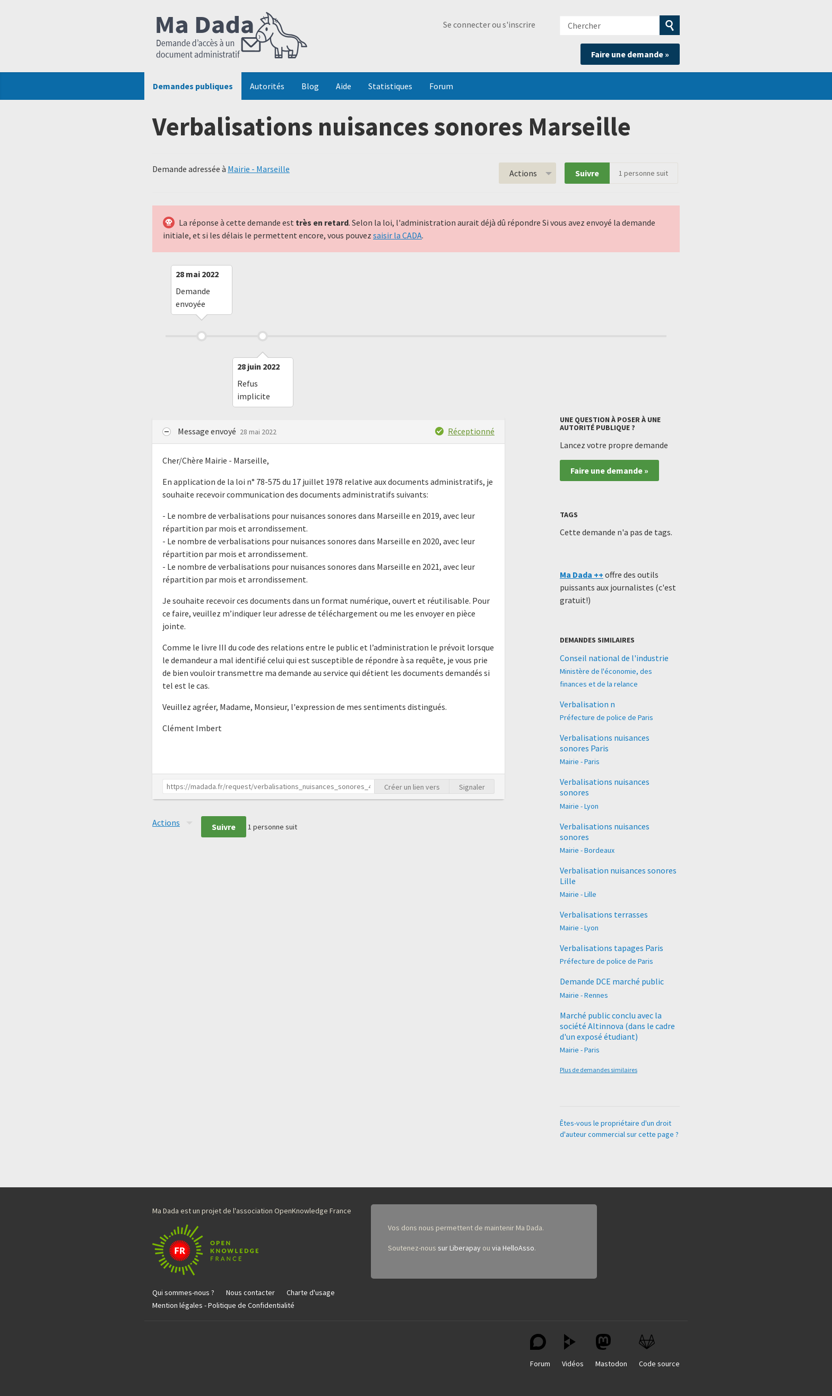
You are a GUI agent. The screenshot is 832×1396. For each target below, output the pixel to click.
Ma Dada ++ (581, 574)
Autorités (267, 86)
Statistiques (390, 86)
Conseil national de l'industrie (614, 658)
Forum (441, 86)
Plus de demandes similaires (598, 1070)
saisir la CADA (397, 235)
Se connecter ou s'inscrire (489, 24)
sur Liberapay (459, 1248)
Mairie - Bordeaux (587, 850)
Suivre (587, 173)
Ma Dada (231, 36)
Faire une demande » (630, 54)
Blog (310, 86)
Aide (343, 86)
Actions (523, 173)
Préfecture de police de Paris (606, 717)
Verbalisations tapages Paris (611, 948)
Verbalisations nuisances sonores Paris (604, 742)
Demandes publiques (193, 86)
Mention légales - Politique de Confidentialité (223, 1305)
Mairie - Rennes (584, 995)
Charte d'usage (311, 1292)
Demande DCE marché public (612, 981)
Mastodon (611, 1351)
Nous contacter (250, 1292)
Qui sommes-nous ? (183, 1292)
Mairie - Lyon (579, 806)
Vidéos (573, 1351)
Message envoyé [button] (208, 431)
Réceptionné (471, 431)
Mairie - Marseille (259, 169)
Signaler (472, 787)
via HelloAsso (513, 1248)
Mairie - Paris (580, 761)
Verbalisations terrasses (604, 914)
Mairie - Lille (578, 894)
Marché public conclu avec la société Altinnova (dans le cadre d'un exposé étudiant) (617, 1026)
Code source (659, 1351)
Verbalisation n (587, 704)
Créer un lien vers (412, 787)
